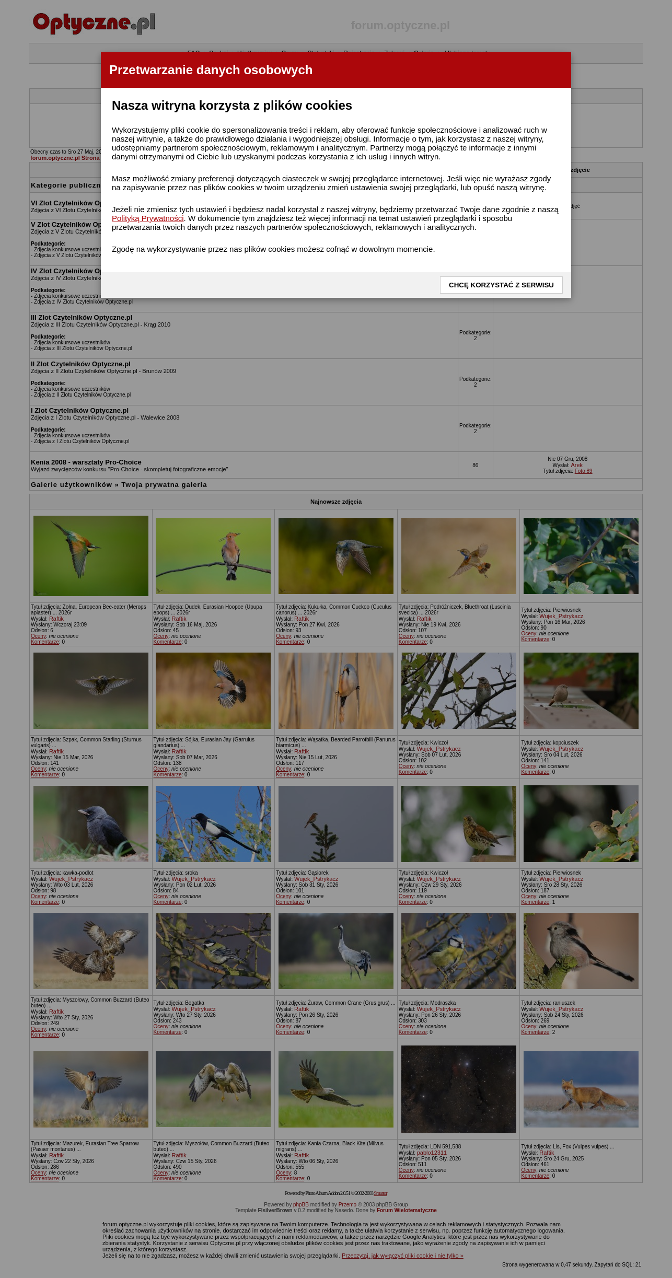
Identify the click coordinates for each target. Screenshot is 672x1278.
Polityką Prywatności (148, 218)
